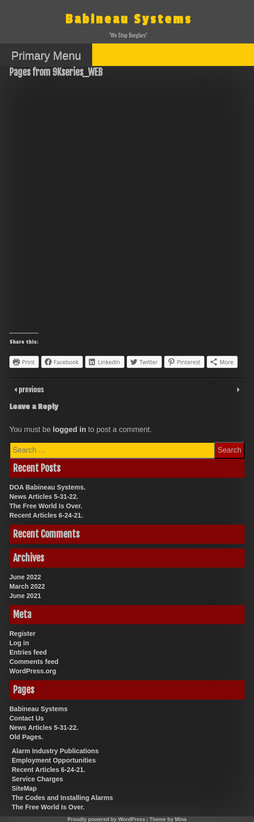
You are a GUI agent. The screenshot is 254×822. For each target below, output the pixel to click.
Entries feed (28, 652)
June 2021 (25, 595)
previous (30, 389)
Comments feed (33, 661)
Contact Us (26, 718)
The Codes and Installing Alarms (62, 797)
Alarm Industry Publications (55, 751)
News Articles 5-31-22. (43, 496)
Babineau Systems (128, 19)
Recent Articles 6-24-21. (46, 515)
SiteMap (24, 788)
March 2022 (27, 586)
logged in (69, 429)
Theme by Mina (167, 819)
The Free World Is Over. (45, 506)
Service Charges (37, 779)
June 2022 (25, 577)
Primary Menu (46, 55)
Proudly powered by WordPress (106, 819)
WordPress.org (32, 671)
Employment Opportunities (54, 760)
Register (22, 633)
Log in (19, 643)
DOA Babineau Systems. (47, 487)
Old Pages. (26, 737)
